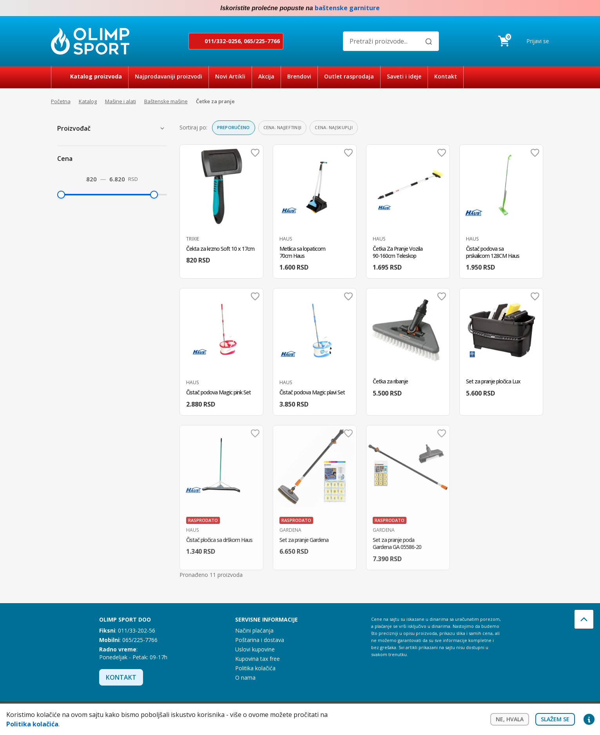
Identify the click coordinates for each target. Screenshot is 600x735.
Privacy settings (589, 719)
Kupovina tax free (257, 658)
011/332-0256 (223, 41)
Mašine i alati (120, 101)
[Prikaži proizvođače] (162, 128)
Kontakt (445, 76)
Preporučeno (233, 127)
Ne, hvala (510, 719)
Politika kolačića (255, 668)
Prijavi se (537, 41)
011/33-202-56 (136, 630)
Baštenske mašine (166, 101)
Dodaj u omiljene (255, 152)
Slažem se (555, 719)
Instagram (544, 8)
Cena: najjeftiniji (282, 127)
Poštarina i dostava (259, 640)
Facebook (529, 8)
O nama (245, 677)
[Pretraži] (429, 42)
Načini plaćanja (254, 630)
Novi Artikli (230, 76)
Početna (61, 101)
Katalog (88, 101)
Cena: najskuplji (333, 127)
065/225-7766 (262, 41)
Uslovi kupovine (255, 649)
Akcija (266, 76)
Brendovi (299, 76)
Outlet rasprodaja (349, 76)
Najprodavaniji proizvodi (168, 76)
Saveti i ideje (404, 76)
